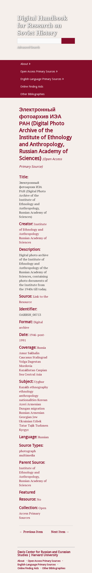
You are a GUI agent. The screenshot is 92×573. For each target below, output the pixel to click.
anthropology (28, 395)
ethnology (26, 391)
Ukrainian (25, 421)
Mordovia (25, 366)
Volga (23, 361)
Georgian (25, 417)
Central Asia (33, 374)
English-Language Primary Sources (40, 79)
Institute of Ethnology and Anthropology (33, 229)
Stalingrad (40, 357)
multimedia (27, 455)
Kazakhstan (27, 370)
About (24, 63)
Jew (35, 417)
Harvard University (44, 555)
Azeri (22, 404)
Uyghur (39, 382)
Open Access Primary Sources (37, 71)
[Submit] (68, 41)
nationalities (28, 400)
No (39, 499)
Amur (23, 353)
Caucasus (25, 357)
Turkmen (41, 425)
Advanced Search (28, 47)
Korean (42, 400)
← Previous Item (31, 532)
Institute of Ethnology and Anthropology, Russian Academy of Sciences (33, 476)
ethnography (39, 387)
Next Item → (60, 532)
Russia (41, 347)
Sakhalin (33, 353)
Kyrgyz (24, 430)
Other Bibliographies (32, 94)
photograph (27, 451)
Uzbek (37, 421)
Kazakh (24, 387)
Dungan (24, 408)
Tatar (23, 425)
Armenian (34, 404)
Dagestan (34, 361)
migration (38, 408)
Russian (24, 413)
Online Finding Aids (31, 86)
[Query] (46, 41)
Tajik (31, 425)
